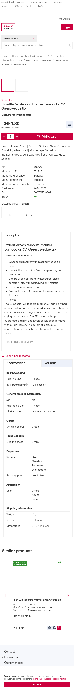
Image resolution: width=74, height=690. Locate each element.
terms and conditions (42, 679)
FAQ (40, 6)
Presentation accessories (37, 60)
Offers (18, 6)
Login (66, 27)
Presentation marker (39, 610)
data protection (59, 679)
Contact (30, 6)
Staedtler (6, 100)
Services (58, 2)
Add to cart (46, 136)
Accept (37, 684)
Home (4, 56)
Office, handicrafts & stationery (29, 56)
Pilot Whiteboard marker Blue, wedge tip (37, 599)
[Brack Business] (8, 27)
